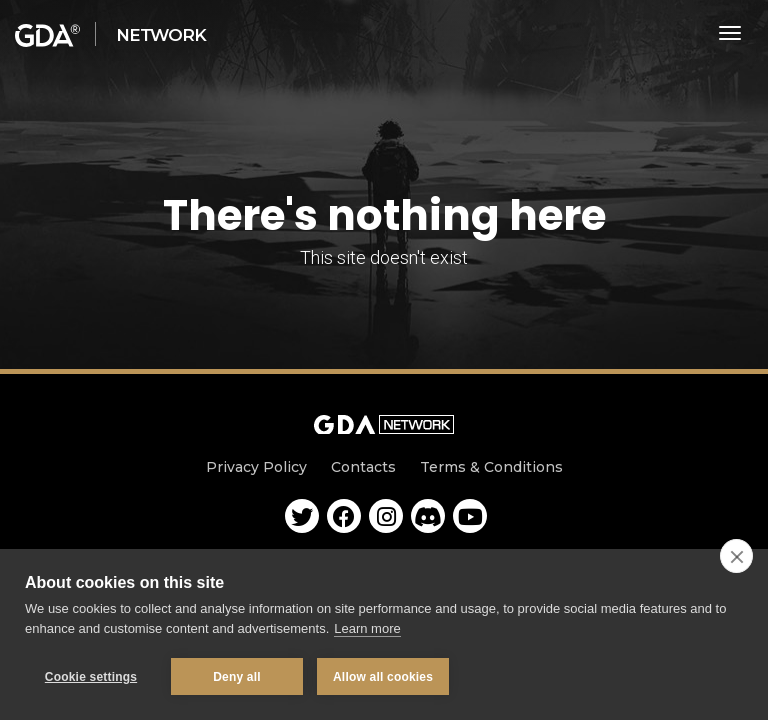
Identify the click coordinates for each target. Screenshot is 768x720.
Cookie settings (91, 677)
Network (161, 35)
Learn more (367, 628)
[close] (736, 556)
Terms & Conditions (491, 467)
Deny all (237, 677)
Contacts (363, 467)
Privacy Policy (256, 467)
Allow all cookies (383, 677)
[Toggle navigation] (730, 33)
